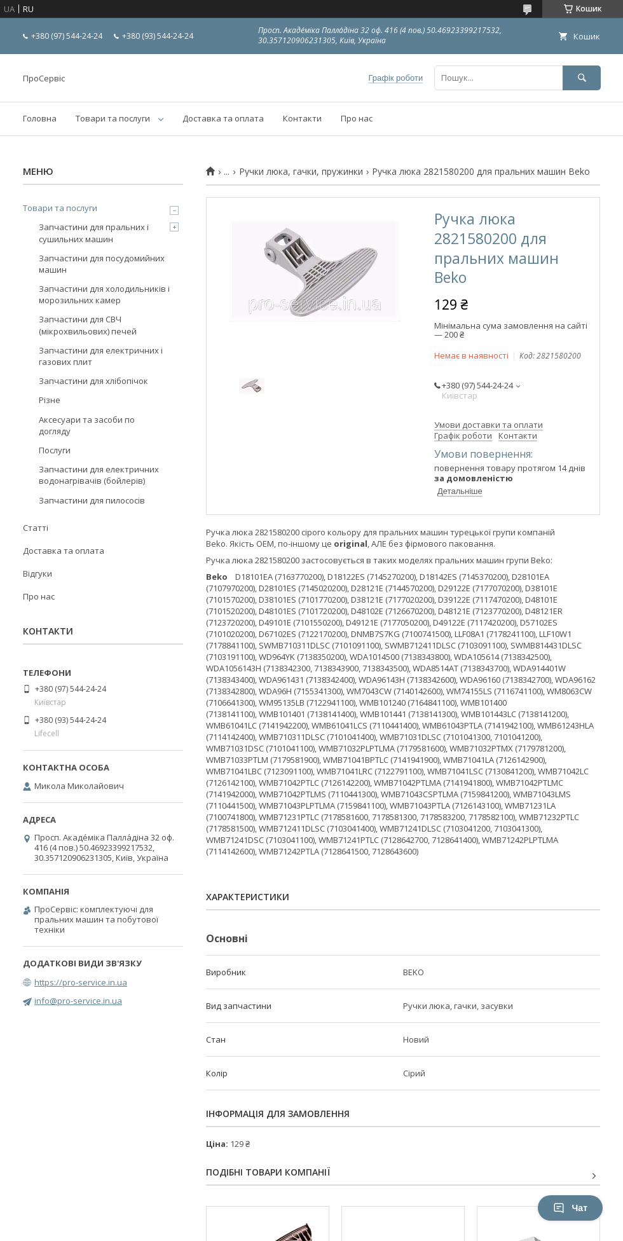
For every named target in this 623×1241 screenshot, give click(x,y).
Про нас (357, 118)
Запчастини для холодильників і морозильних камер (104, 294)
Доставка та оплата (223, 118)
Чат (570, 1208)
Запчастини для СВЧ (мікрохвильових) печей (88, 324)
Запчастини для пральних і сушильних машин (94, 232)
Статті (35, 527)
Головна (40, 118)
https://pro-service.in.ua (80, 982)
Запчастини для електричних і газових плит (101, 356)
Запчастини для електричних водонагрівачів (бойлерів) (99, 474)
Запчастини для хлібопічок (93, 381)
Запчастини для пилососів (92, 500)
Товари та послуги (113, 118)
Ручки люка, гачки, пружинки (301, 172)
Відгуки (37, 573)
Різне (49, 400)
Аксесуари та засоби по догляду (87, 425)
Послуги (55, 450)
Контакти (302, 118)
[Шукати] (582, 77)
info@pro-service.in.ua (78, 1001)
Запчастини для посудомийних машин (102, 263)
